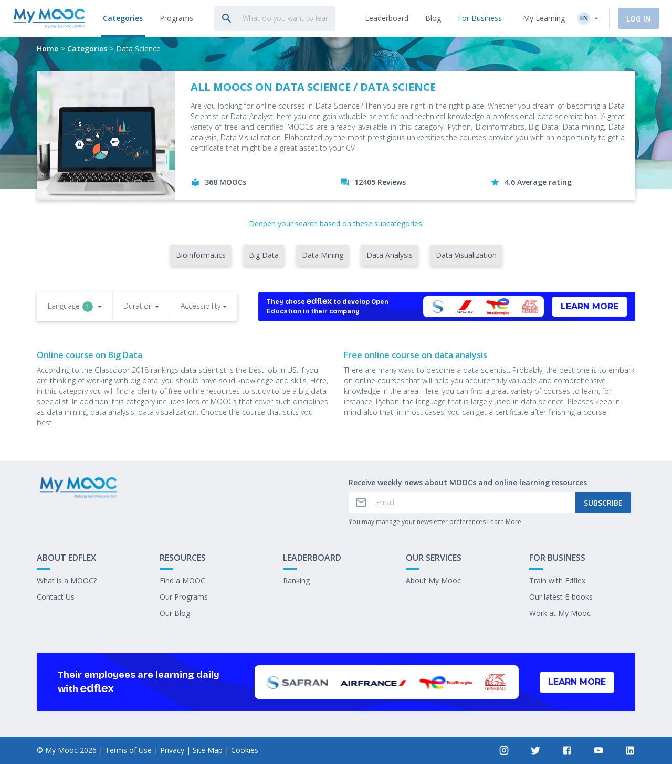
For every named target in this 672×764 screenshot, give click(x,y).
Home (47, 49)
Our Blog (175, 613)
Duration (138, 306)
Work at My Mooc (560, 613)
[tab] (121, 18)
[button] (74, 307)
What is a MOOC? (67, 580)
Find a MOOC (182, 580)
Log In (638, 19)
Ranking (296, 580)
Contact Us (56, 597)
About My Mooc (433, 580)
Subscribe (603, 503)
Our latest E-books (561, 597)
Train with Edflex (557, 580)
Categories (87, 49)
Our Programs (184, 597)
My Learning (544, 18)
